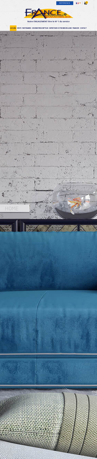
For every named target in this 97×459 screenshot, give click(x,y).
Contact (83, 28)
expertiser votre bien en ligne (60, 28)
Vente (19, 28)
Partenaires (26, 28)
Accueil (13, 28)
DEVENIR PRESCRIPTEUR (40, 28)
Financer (76, 28)
